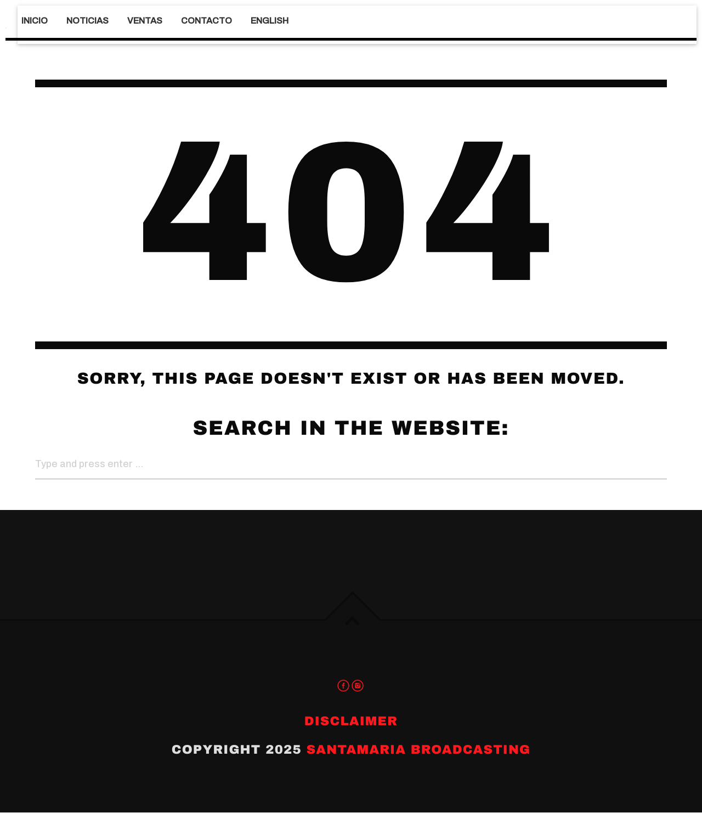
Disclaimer (351, 721)
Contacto (206, 20)
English (269, 20)
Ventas (144, 20)
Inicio (34, 20)
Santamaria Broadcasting (419, 750)
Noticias (87, 20)
